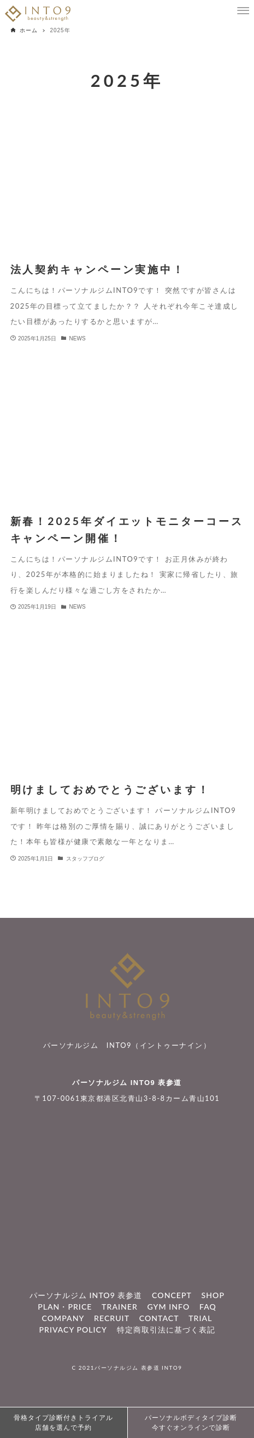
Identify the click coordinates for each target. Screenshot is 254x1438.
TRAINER (120, 1306)
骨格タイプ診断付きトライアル (63, 1423)
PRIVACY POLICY (73, 1329)
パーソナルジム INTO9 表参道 (127, 1082)
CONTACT (159, 1318)
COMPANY (63, 1318)
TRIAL (200, 1318)
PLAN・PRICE (65, 1306)
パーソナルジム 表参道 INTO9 (138, 1367)
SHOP (213, 1295)
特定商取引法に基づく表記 (166, 1329)
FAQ (207, 1306)
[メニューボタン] (243, 11)
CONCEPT (172, 1295)
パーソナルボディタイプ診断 (191, 1423)
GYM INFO (168, 1306)
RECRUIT (111, 1318)
